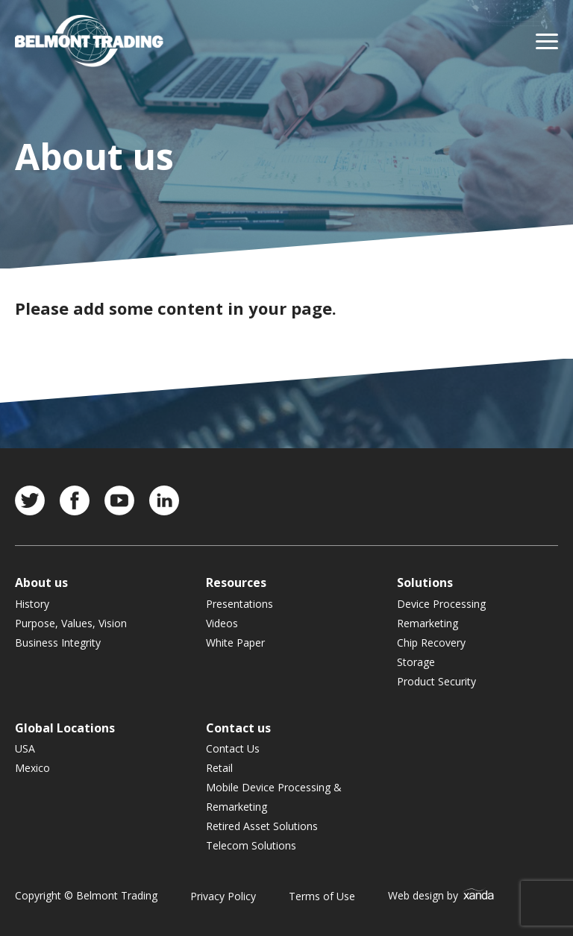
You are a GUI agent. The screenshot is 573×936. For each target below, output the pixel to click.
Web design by (441, 895)
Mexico (32, 768)
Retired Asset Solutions (262, 826)
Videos (222, 623)
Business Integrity (58, 642)
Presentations (239, 604)
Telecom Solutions (251, 845)
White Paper (235, 642)
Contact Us (233, 748)
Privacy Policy (223, 896)
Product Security (436, 681)
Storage (416, 662)
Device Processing (441, 604)
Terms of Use (322, 896)
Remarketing (427, 623)
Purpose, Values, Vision (71, 623)
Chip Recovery (431, 642)
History (32, 604)
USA (25, 748)
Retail (219, 768)
